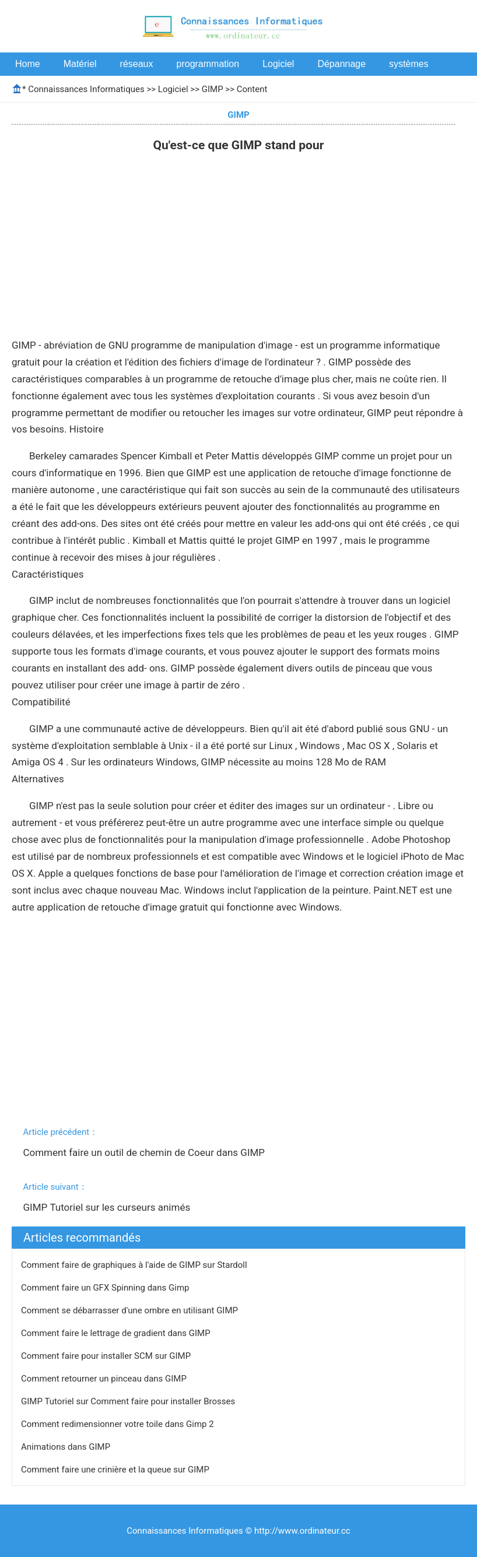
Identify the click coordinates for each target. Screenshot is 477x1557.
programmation (208, 64)
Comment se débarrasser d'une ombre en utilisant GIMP (130, 1310)
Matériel (80, 64)
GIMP (212, 89)
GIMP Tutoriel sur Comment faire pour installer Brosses (129, 1401)
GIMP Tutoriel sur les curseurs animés (107, 1207)
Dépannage (341, 64)
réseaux (136, 64)
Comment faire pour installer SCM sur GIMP (107, 1356)
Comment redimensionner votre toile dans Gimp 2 (118, 1424)
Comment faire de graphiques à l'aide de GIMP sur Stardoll (135, 1265)
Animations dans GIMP (67, 1447)
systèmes (409, 64)
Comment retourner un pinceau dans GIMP (105, 1378)
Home (27, 64)
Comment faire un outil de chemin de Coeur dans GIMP (145, 1152)
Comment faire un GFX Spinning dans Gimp (106, 1287)
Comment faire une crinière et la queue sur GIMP (116, 1469)
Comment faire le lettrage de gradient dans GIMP (116, 1333)
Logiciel (278, 64)
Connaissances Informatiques (86, 89)
